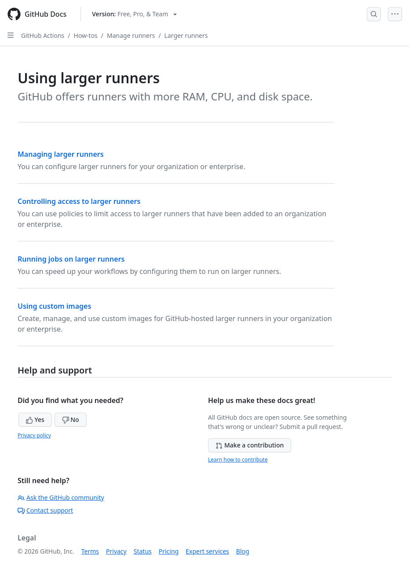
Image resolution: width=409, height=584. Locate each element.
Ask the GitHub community (61, 497)
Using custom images (54, 306)
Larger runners (186, 35)
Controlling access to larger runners (79, 201)
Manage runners (131, 35)
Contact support (45, 510)
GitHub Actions (42, 35)
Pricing (169, 551)
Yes (35, 419)
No (70, 419)
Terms (90, 551)
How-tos (86, 35)
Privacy (116, 551)
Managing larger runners (61, 154)
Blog (242, 551)
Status (143, 551)
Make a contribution (249, 445)
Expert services (207, 551)
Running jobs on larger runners (71, 259)
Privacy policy (34, 435)
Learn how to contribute (238, 459)
